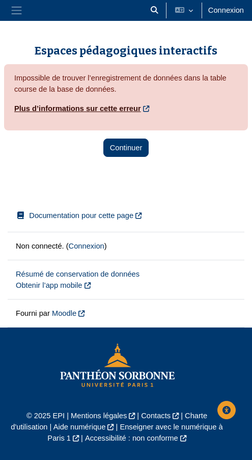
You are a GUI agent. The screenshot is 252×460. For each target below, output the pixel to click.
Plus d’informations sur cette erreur (77, 108)
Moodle (64, 313)
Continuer (126, 148)
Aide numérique (79, 427)
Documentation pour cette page (74, 215)
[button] (154, 10)
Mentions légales (99, 416)
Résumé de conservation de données (77, 274)
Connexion (226, 10)
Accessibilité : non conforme (131, 438)
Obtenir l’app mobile (49, 285)
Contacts (156, 416)
